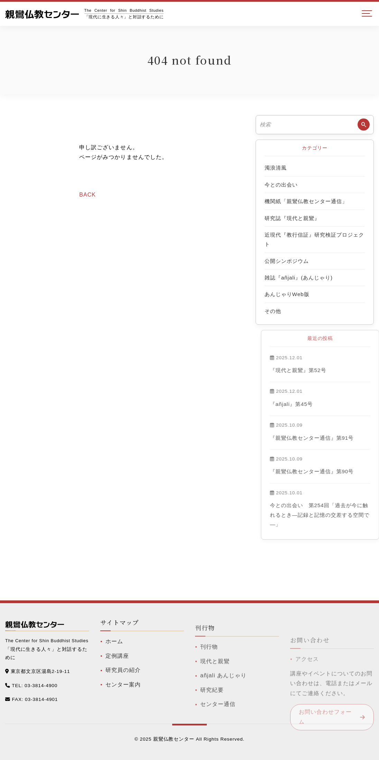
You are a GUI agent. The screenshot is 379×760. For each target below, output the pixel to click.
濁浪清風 (276, 168)
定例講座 (117, 664)
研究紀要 (212, 707)
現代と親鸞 (215, 679)
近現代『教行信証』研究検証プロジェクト (314, 239)
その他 (273, 311)
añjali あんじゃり (223, 693)
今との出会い (281, 185)
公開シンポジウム (287, 261)
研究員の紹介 (123, 679)
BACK (87, 195)
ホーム (114, 650)
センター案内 (123, 693)
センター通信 (217, 721)
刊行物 (209, 664)
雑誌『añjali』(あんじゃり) (299, 278)
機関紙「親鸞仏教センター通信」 (306, 201)
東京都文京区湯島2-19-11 (40, 672)
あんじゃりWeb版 (287, 294)
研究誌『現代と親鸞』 (292, 218)
